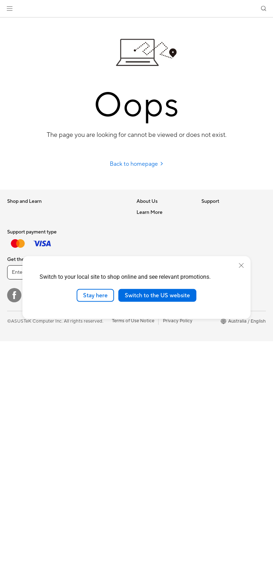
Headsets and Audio (92, 427)
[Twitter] (37, 529)
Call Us (143, 362)
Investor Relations (155, 244)
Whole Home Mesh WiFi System (96, 343)
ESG (206, 212)
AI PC (207, 244)
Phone (14, 298)
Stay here (95, 295)
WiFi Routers (84, 330)
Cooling (79, 244)
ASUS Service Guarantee (162, 416)
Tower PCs (18, 384)
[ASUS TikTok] (128, 529)
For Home (17, 223)
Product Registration (158, 341)
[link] (136, 8)
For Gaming (19, 266)
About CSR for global (159, 255)
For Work (17, 234)
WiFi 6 (77, 319)
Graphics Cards (87, 223)
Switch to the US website (157, 295)
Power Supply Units (91, 255)
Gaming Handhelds (27, 330)
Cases (77, 233)
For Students (20, 255)
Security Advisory (155, 373)
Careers (144, 223)
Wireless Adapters (90, 357)
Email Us (145, 351)
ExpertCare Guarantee (160, 426)
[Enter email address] (50, 506)
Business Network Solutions (89, 381)
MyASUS (146, 394)
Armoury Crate (217, 351)
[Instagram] (60, 529)
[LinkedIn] (105, 529)
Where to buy (215, 330)
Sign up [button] (110, 506)
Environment (214, 223)
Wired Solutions (87, 368)
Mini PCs (16, 406)
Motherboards (86, 212)
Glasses (15, 427)
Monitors (16, 352)
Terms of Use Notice (133, 555)
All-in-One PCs (22, 373)
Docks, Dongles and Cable (98, 449)
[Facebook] (14, 529)
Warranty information (158, 405)
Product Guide (216, 319)
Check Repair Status (158, 319)
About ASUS (149, 212)
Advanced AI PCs (219, 255)
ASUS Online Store (221, 341)
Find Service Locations (160, 330)
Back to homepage (137, 164)
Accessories (19, 276)
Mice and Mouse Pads (94, 417)
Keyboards (82, 406)
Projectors (18, 363)
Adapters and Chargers (95, 438)
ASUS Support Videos (159, 383)
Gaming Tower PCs (27, 395)
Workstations (21, 416)
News (142, 233)
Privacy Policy (177, 555)
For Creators (20, 244)
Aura (206, 362)
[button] (9, 8)
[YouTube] (83, 529)
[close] (241, 265)
